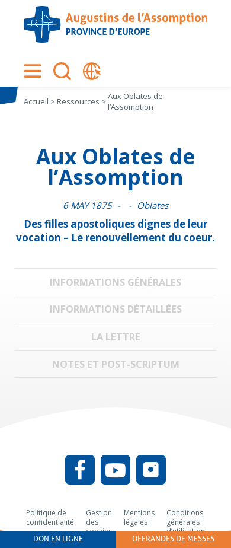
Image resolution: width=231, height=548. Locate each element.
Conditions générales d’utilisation (185, 522)
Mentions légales (139, 517)
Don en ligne (58, 538)
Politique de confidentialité (50, 517)
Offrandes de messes (173, 538)
